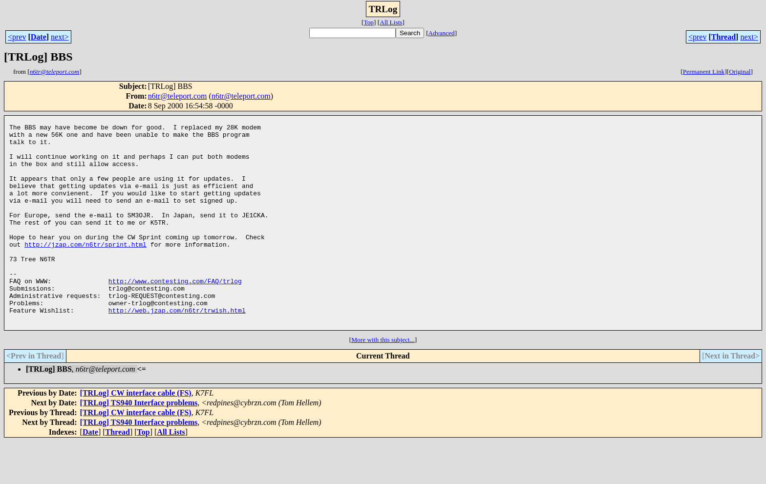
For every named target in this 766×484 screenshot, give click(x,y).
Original (739, 71)
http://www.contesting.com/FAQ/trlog (175, 314)
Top (368, 22)
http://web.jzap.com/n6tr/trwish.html (177, 349)
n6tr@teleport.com (177, 96)
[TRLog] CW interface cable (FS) (136, 435)
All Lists (391, 22)
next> (60, 37)
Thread (723, 37)
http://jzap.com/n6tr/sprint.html (85, 270)
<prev (17, 37)
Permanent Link (704, 71)
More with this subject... (383, 382)
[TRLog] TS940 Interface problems (139, 445)
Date (38, 37)
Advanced (441, 33)
